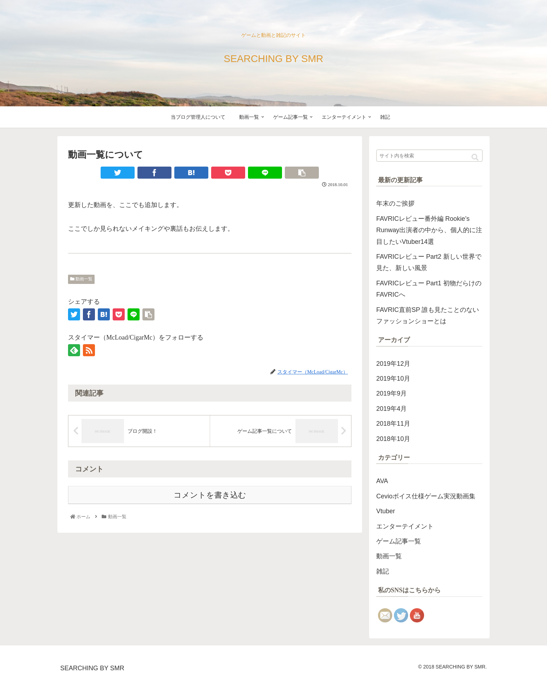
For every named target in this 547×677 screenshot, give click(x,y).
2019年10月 (393, 378)
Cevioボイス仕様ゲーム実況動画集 (425, 496)
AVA (382, 481)
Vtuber (385, 511)
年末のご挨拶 (395, 203)
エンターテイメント (405, 526)
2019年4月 (391, 408)
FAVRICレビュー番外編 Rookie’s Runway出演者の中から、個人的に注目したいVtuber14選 (429, 230)
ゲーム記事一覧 (398, 541)
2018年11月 (393, 423)
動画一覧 (81, 278)
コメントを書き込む (210, 495)
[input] (429, 156)
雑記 (382, 571)
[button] (475, 157)
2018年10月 (393, 438)
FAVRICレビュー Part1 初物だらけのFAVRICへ (428, 289)
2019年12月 (393, 363)
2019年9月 (391, 393)
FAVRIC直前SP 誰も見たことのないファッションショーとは (427, 315)
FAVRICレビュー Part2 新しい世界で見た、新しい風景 (428, 262)
